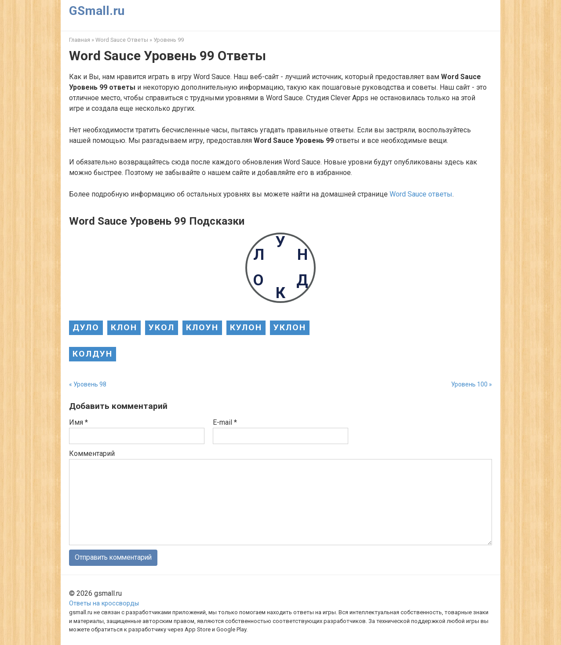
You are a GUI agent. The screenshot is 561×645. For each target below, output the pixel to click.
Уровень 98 (89, 384)
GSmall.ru (96, 11)
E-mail (225, 422)
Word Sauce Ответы (121, 39)
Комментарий (92, 453)
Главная (79, 39)
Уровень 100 (469, 384)
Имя (78, 422)
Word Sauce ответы (421, 194)
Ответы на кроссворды (104, 603)
